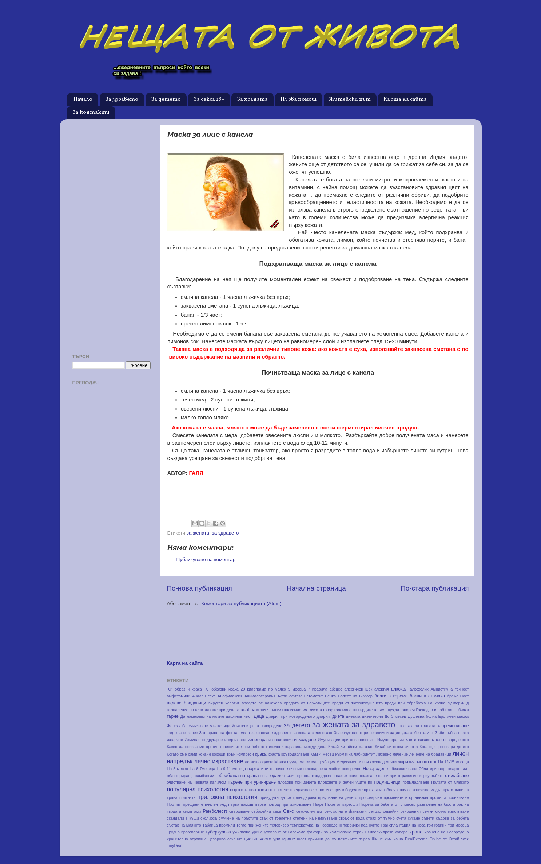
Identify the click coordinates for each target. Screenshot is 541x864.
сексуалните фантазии (346, 811)
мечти (391, 762)
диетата (353, 716)
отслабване (457, 775)
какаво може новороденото (443, 739)
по (370, 782)
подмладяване (415, 782)
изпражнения (280, 739)
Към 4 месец (322, 754)
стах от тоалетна (275, 818)
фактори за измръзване (329, 832)
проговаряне (370, 797)
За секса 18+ (209, 99)
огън (264, 775)
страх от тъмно (380, 818)
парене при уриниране (252, 782)
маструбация (323, 762)
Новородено (375, 768)
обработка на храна (238, 775)
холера (401, 832)
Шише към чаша (387, 839)
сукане (414, 818)
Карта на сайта (405, 99)
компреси (245, 754)
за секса (406, 726)
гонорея (407, 710)
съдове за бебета (452, 818)
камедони (274, 746)
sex (465, 838)
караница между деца (305, 746)
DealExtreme (416, 839)
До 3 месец (395, 716)
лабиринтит (364, 754)
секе (277, 811)
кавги (411, 739)
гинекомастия (294, 710)
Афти (282, 696)
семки (428, 811)
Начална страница (316, 588)
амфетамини (178, 696)
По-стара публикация (435, 588)
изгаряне (175, 739)
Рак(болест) (215, 811)
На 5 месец (177, 769)
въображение (254, 709)
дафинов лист (239, 716)
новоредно (352, 769)
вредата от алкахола (262, 703)
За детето (166, 99)
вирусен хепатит (223, 703)
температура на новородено (316, 825)
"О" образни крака (184, 689)
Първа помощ (299, 99)
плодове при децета (297, 782)
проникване (458, 797)
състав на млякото (184, 825)
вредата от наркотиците (307, 703)
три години (436, 825)
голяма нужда (386, 710)
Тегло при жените (252, 825)
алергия (381, 689)
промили (438, 797)
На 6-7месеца (202, 769)
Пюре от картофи (341, 804)
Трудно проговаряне (185, 832)
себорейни (261, 811)
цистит (251, 838)
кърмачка (343, 754)
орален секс (283, 775)
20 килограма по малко (263, 689)
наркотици (257, 768)
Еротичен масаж (453, 716)
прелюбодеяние (348, 790)
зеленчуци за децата (389, 733)
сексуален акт (309, 811)
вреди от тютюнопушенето (357, 703)
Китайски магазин (357, 746)
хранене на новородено (447, 832)
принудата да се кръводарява (288, 797)
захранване (262, 733)
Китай (333, 746)
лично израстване (218, 761)
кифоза (411, 746)
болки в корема (390, 696)
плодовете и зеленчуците (342, 782)
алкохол (399, 689)
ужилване (242, 832)
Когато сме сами (182, 754)
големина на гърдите (353, 710)
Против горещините (185, 804)
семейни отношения (402, 811)
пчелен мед (215, 804)
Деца (259, 716)
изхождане (305, 739)
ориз (353, 775)
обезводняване (403, 769)
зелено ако (322, 733)
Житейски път (350, 99)
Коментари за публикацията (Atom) (241, 603)
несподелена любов (322, 769)
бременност (458, 696)
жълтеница (220, 726)
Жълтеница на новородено (257, 726)
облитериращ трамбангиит (191, 775)
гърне (173, 716)
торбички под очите (361, 825)
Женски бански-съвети (187, 726)
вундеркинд (458, 703)
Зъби (440, 733)
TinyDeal (174, 845)
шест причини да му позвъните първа (333, 839)
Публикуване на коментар (206, 559)
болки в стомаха (427, 696)
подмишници (387, 782)
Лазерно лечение (392, 754)
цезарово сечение (225, 839)
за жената (198, 533)
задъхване (176, 733)
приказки (187, 797)
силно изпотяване (452, 811)
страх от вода (352, 818)
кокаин (205, 754)
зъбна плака (457, 733)
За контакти (91, 112)
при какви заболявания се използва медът (403, 790)
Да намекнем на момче (202, 716)
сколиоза (208, 818)
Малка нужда (286, 762)
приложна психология (227, 796)
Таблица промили (218, 825)
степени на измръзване (315, 818)
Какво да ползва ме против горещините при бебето (215, 746)
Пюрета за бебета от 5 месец (387, 804)
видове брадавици (186, 702)
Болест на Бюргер (355, 696)
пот (271, 789)
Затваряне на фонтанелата (224, 733)
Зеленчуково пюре (351, 733)
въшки (275, 710)
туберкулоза (218, 832)
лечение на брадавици (430, 754)
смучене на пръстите (238, 818)
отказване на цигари (377, 775)
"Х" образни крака (221, 689)
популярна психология (197, 789)
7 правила (317, 689)
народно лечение (286, 769)
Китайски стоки (389, 746)
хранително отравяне (187, 839)
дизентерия (372, 716)
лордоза (265, 762)
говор (328, 710)
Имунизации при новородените (346, 739)
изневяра (257, 739)
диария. (324, 716)
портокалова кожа (248, 789)
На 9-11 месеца (231, 769)
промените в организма (406, 797)
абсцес (336, 689)
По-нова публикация (199, 588)
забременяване (453, 725)
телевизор (279, 825)
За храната (252, 99)
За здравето (121, 99)
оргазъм (340, 775)
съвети (428, 818)
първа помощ (240, 804)
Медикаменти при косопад (360, 762)
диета (338, 716)
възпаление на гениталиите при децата (203, 710)
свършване (239, 811)
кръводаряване (295, 754)
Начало (82, 99)
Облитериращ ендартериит (443, 769)
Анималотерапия (259, 696)
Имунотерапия (390, 739)
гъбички (461, 710)
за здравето (225, 533)
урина (257, 832)
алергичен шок (358, 689)
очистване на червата (187, 782)
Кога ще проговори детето (444, 746)
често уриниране (277, 838)
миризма (406, 761)
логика (251, 762)
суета (401, 818)
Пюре (318, 804)
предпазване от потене (311, 790)
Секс (288, 811)
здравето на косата (292, 733)
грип (449, 710)
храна (416, 832)
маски (304, 762)
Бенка (330, 696)
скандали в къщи (183, 818)
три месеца (458, 825)
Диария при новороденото (290, 716)
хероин (359, 832)
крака (260, 754)
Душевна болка (422, 716)
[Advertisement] (111, 234)
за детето (297, 725)
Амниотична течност (449, 689)
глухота (315, 710)
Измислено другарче (203, 739)
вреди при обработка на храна (415, 703)
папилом (218, 782)
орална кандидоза (314, 775)
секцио (375, 811)
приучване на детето (337, 797)
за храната (425, 726)
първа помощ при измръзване (283, 804)
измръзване (235, 739)
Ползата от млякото (450, 782)
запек (193, 733)
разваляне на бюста (436, 804)
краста (274, 754)
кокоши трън (223, 754)
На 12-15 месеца (453, 762)
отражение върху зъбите (420, 775)
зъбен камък (421, 733)
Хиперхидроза (380, 832)
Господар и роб (430, 710)
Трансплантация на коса (403, 825)
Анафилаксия (230, 696)
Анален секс (203, 696)
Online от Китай (445, 839)
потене (283, 790)
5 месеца (297, 689)
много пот (427, 761)
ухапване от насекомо (284, 832)
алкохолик (419, 689)
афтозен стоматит (306, 696)
